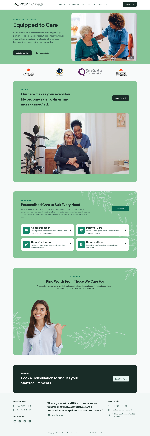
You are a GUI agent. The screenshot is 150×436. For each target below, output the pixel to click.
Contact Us (130, 4)
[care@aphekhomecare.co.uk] (109, 410)
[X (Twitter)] (20, 421)
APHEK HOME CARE (31, 3)
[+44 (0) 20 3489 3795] (109, 406)
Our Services (74, 4)
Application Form (100, 4)
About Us (62, 4)
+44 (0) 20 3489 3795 (119, 406)
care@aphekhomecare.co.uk (122, 410)
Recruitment (86, 4)
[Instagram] (25, 421)
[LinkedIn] (30, 421)
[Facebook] (15, 421)
